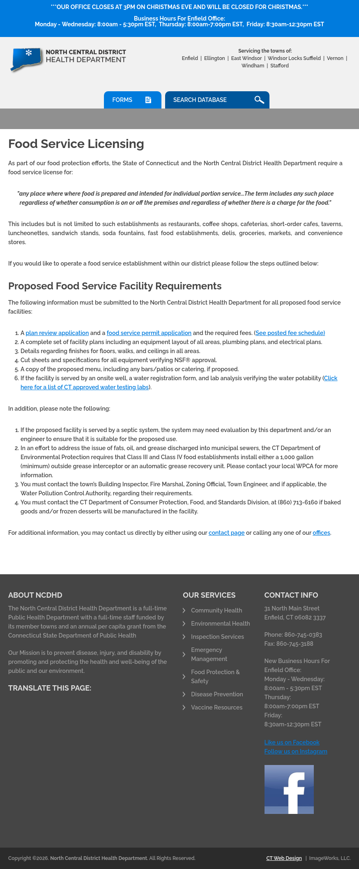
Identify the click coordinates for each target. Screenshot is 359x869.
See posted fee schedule (290, 333)
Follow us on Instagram (296, 751)
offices (321, 532)
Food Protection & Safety (215, 676)
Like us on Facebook (292, 742)
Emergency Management (209, 654)
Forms (122, 100)
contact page (227, 532)
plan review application (57, 333)
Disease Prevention (217, 694)
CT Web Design (283, 858)
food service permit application (149, 333)
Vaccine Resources (216, 707)
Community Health (216, 610)
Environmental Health (220, 623)
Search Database (200, 100)
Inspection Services (217, 636)
